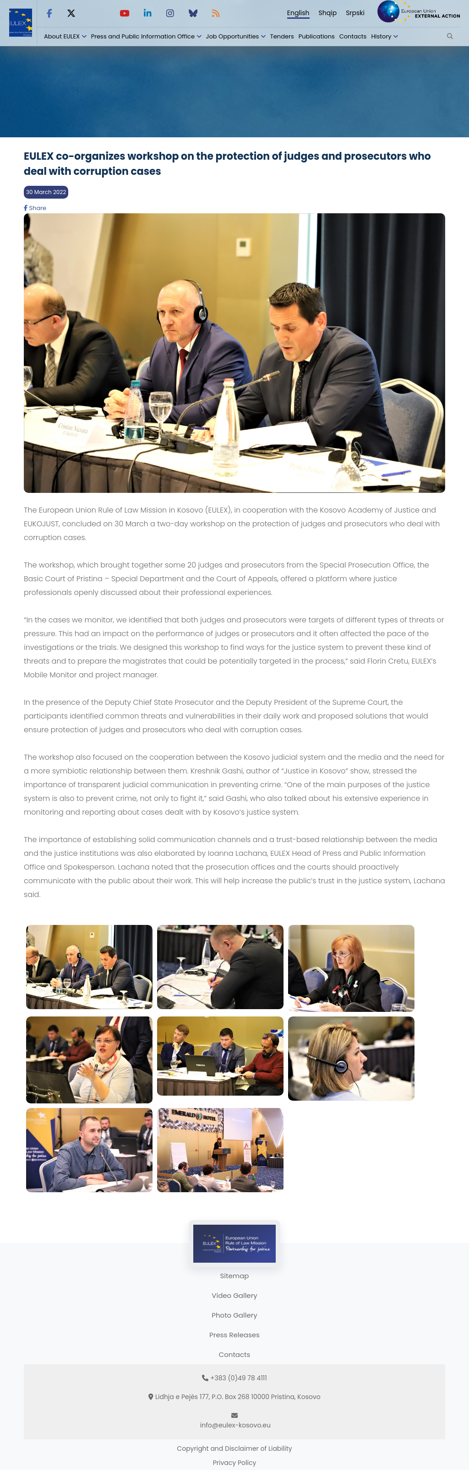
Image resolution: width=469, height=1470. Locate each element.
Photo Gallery (234, 1315)
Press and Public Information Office (143, 36)
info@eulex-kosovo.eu (235, 1425)
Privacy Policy (234, 1462)
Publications (317, 36)
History (381, 36)
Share (35, 208)
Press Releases (234, 1335)
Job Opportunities (232, 36)
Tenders (282, 36)
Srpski (355, 12)
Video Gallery (234, 1295)
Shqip (328, 12)
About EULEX (62, 36)
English (298, 12)
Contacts (353, 36)
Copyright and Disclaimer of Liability (234, 1448)
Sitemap (234, 1276)
